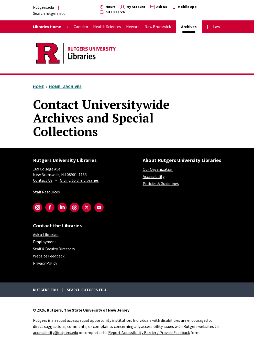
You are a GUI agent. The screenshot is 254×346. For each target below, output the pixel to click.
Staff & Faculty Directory (54, 248)
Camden (81, 26)
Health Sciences (107, 26)
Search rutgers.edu (49, 13)
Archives (189, 26)
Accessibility (153, 176)
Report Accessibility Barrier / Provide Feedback (149, 332)
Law (216, 26)
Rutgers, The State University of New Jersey (88, 310)
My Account (133, 6)
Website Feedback (48, 255)
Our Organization (158, 169)
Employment (44, 241)
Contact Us (42, 180)
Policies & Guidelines (161, 183)
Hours (108, 6)
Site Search (112, 12)
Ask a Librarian (46, 234)
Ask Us (158, 6)
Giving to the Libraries (79, 180)
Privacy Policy (45, 263)
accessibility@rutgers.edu (55, 332)
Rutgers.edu (43, 7)
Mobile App (184, 6)
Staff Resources (46, 191)
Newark (132, 26)
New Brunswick (158, 26)
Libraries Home (47, 26)
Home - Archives (65, 86)
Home (38, 86)
